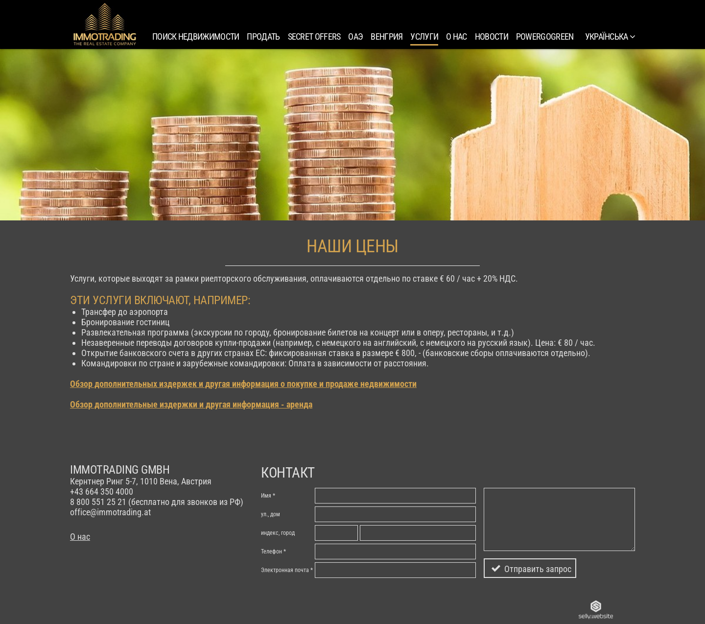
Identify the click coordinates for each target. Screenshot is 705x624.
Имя (266, 495)
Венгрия (386, 36)
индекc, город (278, 532)
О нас (456, 36)
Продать (263, 36)
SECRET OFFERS (314, 36)
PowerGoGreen (545, 36)
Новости (491, 36)
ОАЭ (355, 36)
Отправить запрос (537, 569)
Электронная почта (285, 570)
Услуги (424, 36)
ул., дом (270, 514)
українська (610, 36)
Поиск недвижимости (195, 36)
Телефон (271, 551)
